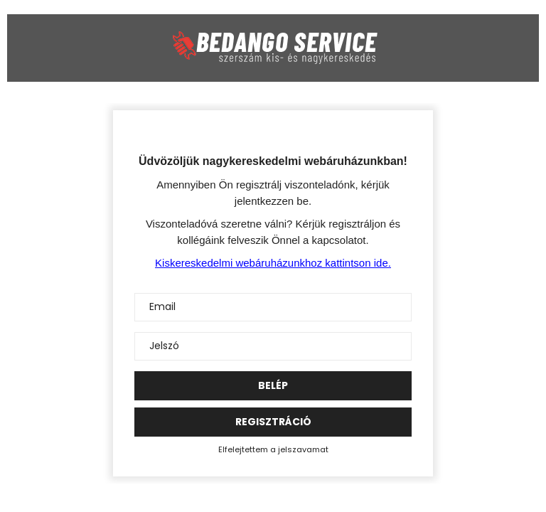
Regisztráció (273, 422)
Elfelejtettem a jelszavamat (273, 449)
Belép (273, 385)
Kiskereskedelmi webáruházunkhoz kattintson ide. (273, 263)
